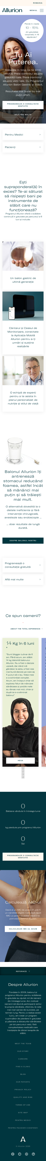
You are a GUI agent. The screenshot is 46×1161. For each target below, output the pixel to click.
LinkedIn (33, 1154)
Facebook (12, 1154)
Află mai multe (23, 115)
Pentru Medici (23, 1120)
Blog (23, 1074)
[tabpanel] (20, 702)
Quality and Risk (23, 1097)
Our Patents (23, 1082)
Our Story (23, 1051)
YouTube (19, 1154)
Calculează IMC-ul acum (23, 929)
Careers (23, 1059)
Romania (38, 3)
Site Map (23, 1113)
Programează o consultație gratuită (23, 105)
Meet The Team (23, 1043)
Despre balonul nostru (23, 540)
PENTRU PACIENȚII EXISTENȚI (23, 1128)
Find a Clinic (23, 1067)
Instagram (26, 1154)
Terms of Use (23, 1105)
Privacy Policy (23, 1090)
